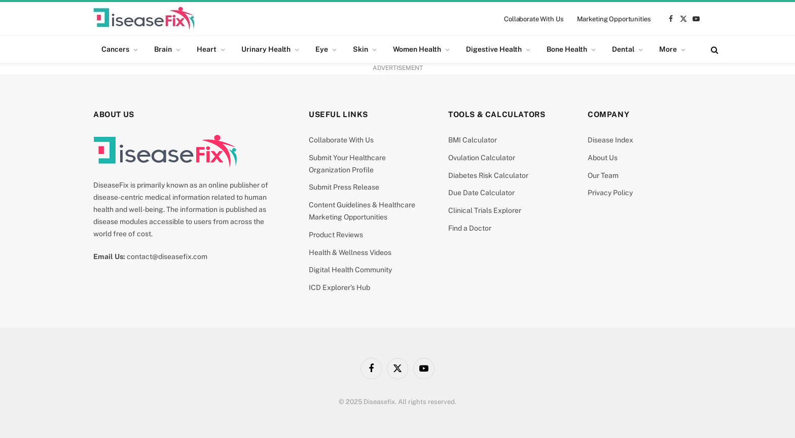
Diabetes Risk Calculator (488, 175)
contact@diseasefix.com (167, 256)
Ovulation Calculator (481, 158)
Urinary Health (266, 49)
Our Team (603, 175)
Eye (321, 49)
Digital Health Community (350, 270)
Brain (163, 49)
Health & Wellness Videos (350, 252)
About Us (603, 158)
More (668, 49)
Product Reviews (336, 235)
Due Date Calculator (481, 193)
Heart (206, 49)
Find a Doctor (469, 228)
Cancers (115, 49)
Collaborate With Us (534, 19)
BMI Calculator (472, 140)
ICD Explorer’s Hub (339, 287)
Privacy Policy (610, 193)
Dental (623, 49)
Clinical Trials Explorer (484, 210)
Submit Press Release (344, 187)
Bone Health (567, 49)
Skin (360, 49)
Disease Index (610, 140)
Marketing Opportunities (614, 19)
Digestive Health (494, 49)
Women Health (417, 49)
